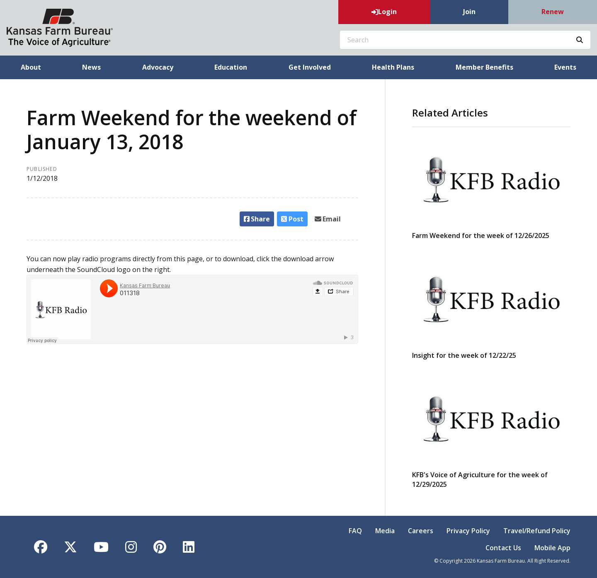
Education (230, 67)
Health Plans (393, 67)
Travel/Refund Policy (536, 530)
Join (469, 11)
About (31, 67)
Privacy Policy (468, 530)
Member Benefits (484, 67)
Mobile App (552, 547)
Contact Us (503, 547)
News (91, 67)
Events (565, 67)
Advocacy (157, 67)
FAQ (355, 530)
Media (385, 530)
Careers (420, 530)
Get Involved (310, 67)
